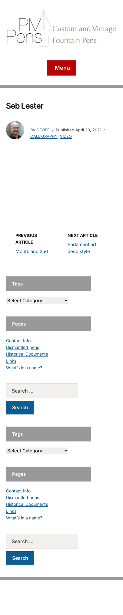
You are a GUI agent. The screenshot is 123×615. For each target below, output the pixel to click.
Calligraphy (44, 136)
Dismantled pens (22, 347)
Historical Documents (27, 353)
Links (11, 360)
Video (66, 136)
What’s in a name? (24, 367)
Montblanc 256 (31, 251)
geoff (43, 129)
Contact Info (18, 340)
